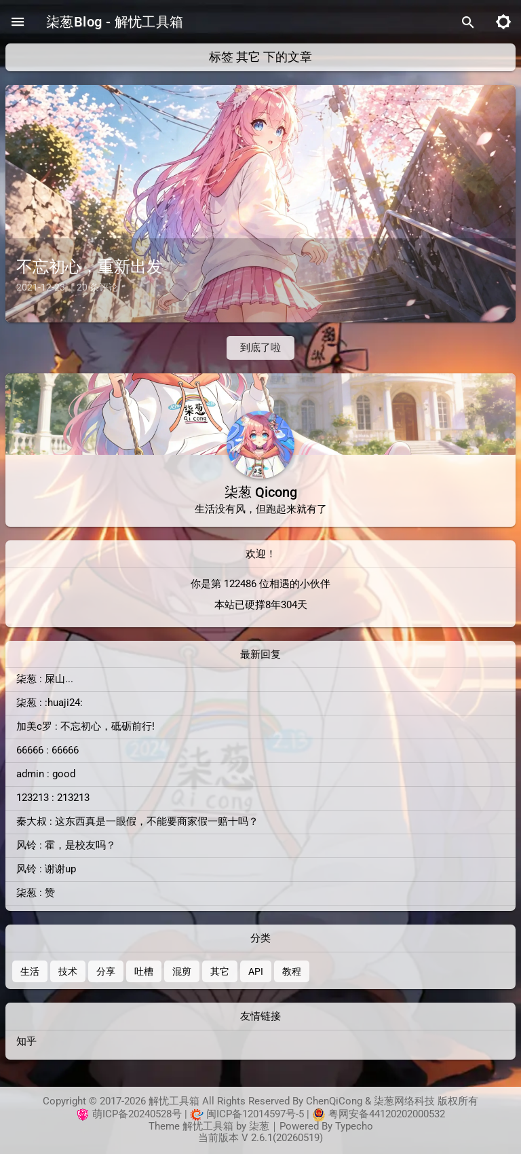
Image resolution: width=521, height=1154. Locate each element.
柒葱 (259, 1126)
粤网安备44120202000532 (386, 1114)
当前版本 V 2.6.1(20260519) (260, 1138)
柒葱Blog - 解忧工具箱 (115, 22)
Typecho (354, 1126)
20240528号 (155, 1114)
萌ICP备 (110, 1114)
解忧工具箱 (207, 1126)
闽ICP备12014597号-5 (255, 1114)
